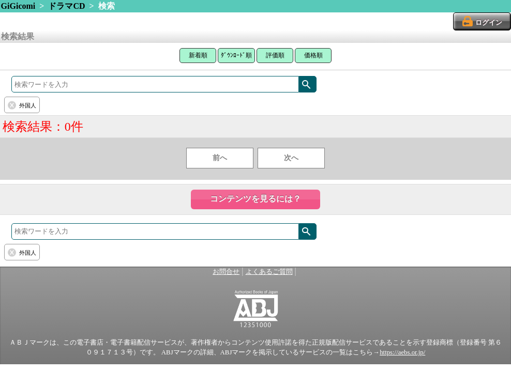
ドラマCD (66, 6)
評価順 (275, 55)
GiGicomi (18, 6)
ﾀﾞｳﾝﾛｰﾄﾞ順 (236, 55)
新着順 (198, 55)
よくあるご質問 (269, 271)
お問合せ (226, 271)
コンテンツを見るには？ (255, 198)
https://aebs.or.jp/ (402, 352)
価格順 (313, 55)
